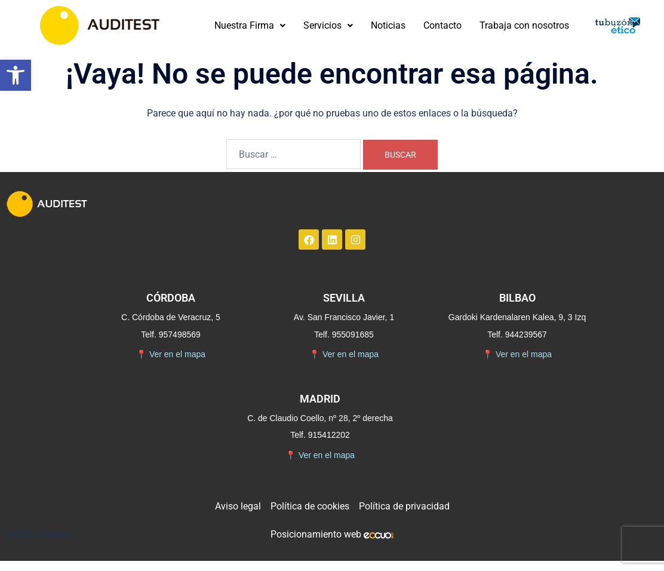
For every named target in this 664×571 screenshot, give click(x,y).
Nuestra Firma (249, 25)
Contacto (442, 25)
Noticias (388, 25)
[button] (15, 75)
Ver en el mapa (170, 355)
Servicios (328, 25)
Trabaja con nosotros (524, 25)
